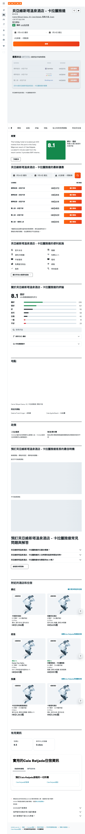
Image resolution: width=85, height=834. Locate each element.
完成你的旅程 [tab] (19, 769)
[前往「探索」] (4, 30)
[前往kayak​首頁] (15, 3)
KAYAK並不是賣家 (47, 808)
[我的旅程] (4, 46)
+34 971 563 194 (18, 19)
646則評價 (25, 25)
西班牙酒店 (40, 827)
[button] (3, 3)
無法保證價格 (40, 801)
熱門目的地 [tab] (31, 769)
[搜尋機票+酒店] (4, 24)
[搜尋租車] (4, 19)
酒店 (23, 827)
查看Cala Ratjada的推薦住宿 (71, 679)
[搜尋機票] (4, 10)
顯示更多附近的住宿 (75, 589)
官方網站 (15, 22)
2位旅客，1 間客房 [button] (21, 38)
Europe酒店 (30, 827)
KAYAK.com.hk (15, 827)
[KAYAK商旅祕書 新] (4, 39)
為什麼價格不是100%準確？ (47, 816)
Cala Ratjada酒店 (52, 782)
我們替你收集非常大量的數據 (47, 812)
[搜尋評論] (48, 329)
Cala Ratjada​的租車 (22, 782)
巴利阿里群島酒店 (51, 827)
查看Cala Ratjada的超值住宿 (71, 634)
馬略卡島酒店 (64, 827)
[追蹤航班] (4, 35)
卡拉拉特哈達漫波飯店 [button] (19, 706)
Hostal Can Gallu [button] (18, 663)
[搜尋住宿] (4, 15)
